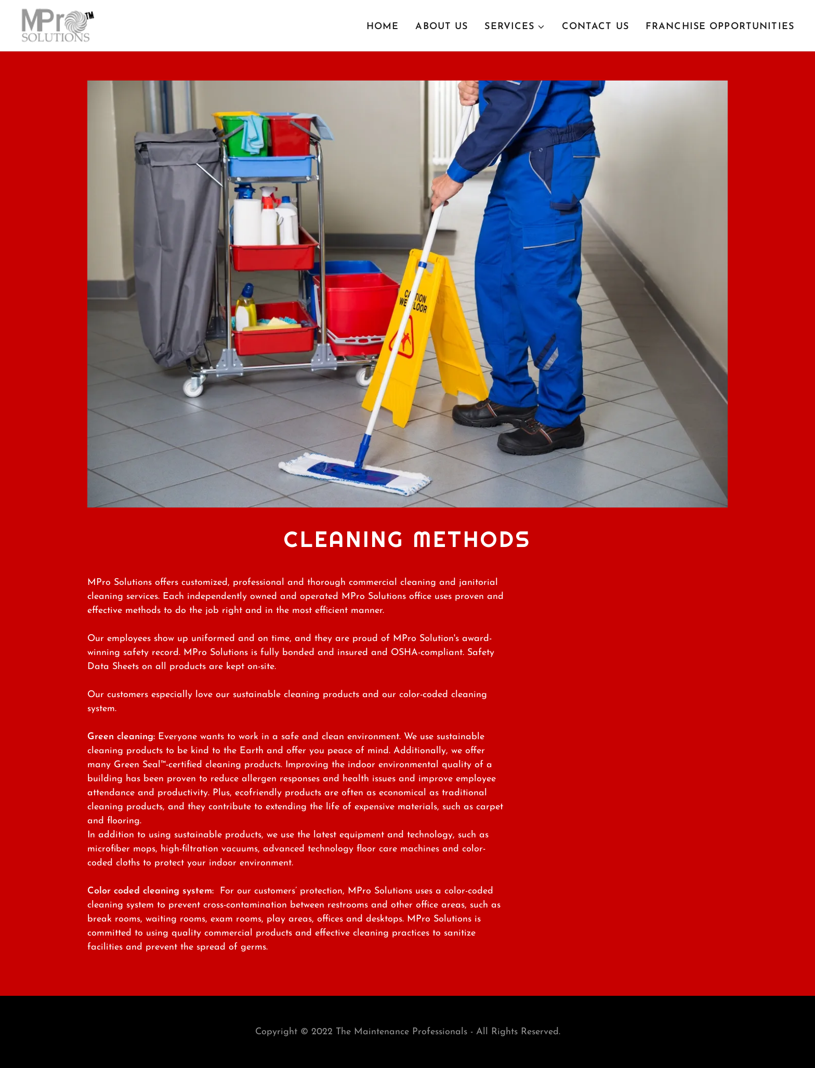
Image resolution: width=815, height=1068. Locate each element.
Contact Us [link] (595, 27)
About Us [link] (441, 27)
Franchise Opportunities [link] (720, 27)
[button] (514, 27)
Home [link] (382, 27)
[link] (58, 25)
